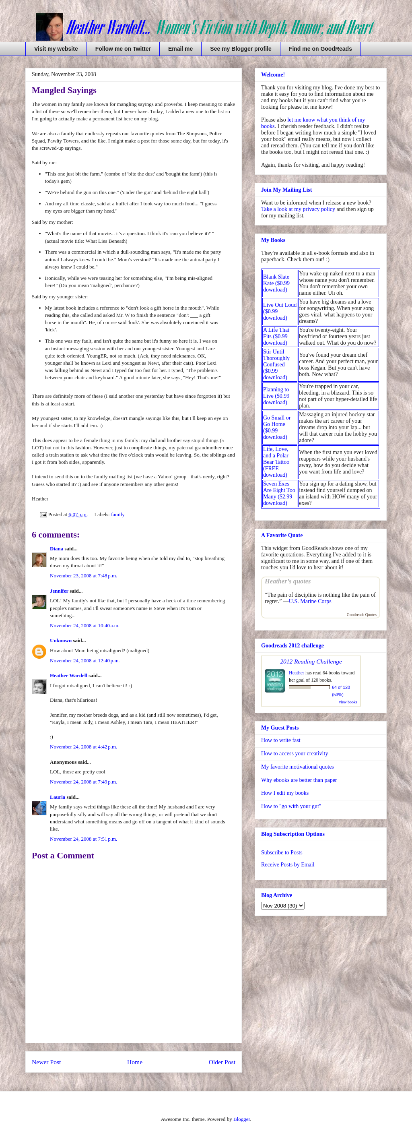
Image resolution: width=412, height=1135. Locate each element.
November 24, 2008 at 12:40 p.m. (85, 660)
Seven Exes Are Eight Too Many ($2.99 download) (279, 493)
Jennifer (59, 591)
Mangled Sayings (64, 90)
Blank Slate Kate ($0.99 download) (276, 283)
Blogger (241, 1119)
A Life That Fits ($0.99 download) (276, 336)
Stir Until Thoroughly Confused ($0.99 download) (276, 364)
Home (134, 1062)
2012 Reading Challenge (311, 661)
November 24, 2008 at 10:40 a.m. (84, 625)
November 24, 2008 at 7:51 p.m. (83, 839)
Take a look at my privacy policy (298, 209)
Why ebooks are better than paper (299, 780)
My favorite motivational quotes (297, 767)
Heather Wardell (68, 675)
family (118, 514)
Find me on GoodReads (320, 48)
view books (348, 702)
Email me (180, 48)
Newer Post (46, 1062)
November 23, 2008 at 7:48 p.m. (83, 576)
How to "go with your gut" (291, 806)
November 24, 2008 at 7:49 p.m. (83, 782)
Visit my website (56, 48)
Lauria (57, 797)
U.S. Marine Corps (310, 601)
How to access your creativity (294, 753)
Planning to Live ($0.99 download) (276, 396)
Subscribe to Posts (282, 853)
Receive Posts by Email (288, 865)
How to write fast (281, 740)
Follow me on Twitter (123, 48)
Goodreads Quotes (362, 614)
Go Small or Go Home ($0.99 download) (276, 427)
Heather (296, 673)
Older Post (222, 1062)
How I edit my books (285, 793)
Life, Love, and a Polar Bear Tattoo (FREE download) (276, 462)
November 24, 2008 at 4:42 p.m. (83, 747)
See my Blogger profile (240, 48)
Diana (56, 549)
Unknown (61, 640)
